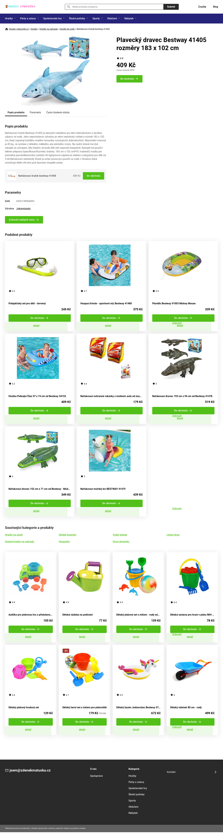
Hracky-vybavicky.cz (19, 29)
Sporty (96, 18)
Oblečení (112, 18)
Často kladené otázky (58, 112)
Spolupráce (96, 780)
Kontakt (171, 776)
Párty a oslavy (28, 18)
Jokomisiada (23, 208)
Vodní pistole (120, 537)
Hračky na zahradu (48, 29)
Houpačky (64, 544)
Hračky (9, 18)
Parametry (35, 112)
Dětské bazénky (67, 537)
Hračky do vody (67, 29)
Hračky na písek (14, 537)
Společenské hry (52, 18)
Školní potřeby (77, 18)
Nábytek (128, 18)
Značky (202, 6)
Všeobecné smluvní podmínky (17, 833)
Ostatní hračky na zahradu (19, 544)
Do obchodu (93, 175)
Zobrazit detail (40, 326)
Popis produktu (16, 112)
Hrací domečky (121, 544)
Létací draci (173, 537)
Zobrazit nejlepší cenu (22, 219)
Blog (215, 6)
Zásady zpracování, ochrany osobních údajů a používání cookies (58, 833)
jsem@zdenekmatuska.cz (31, 775)
